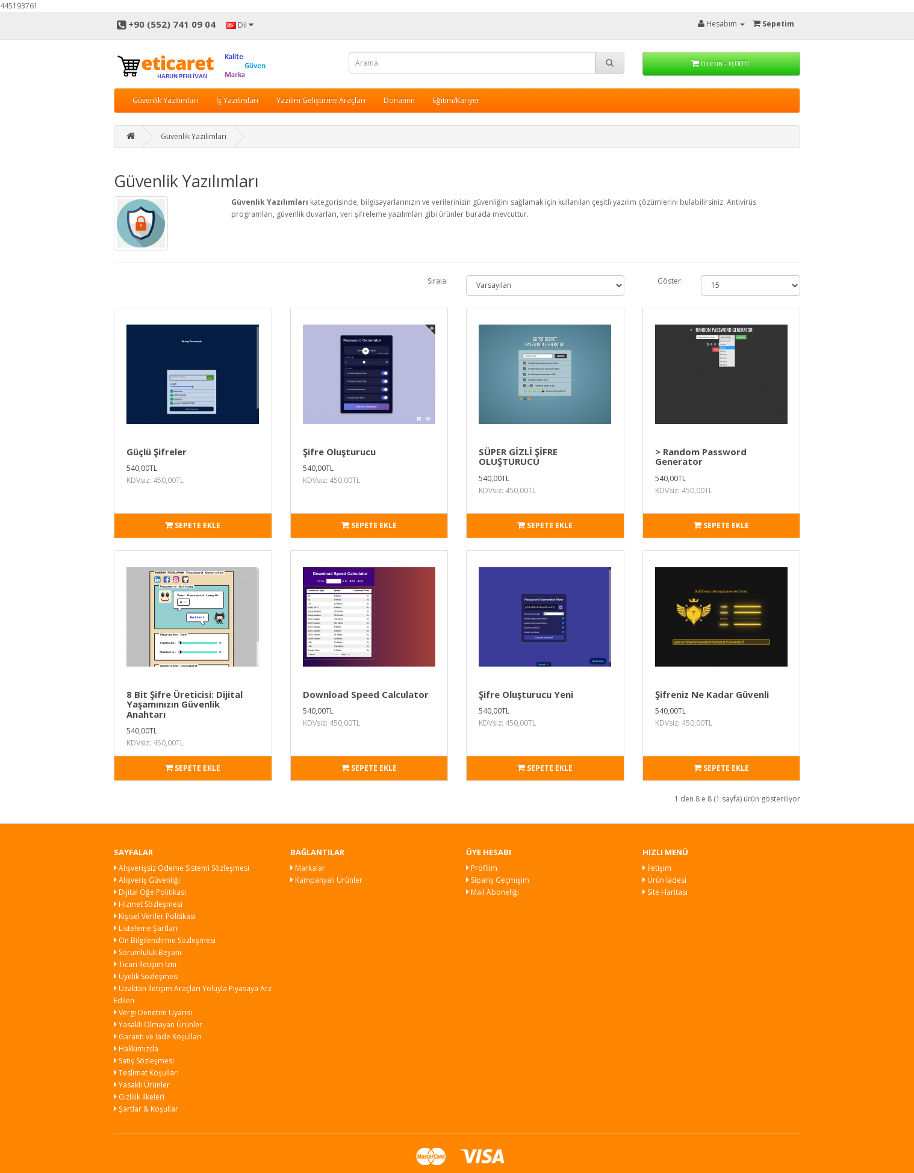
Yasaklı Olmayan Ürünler (158, 1024)
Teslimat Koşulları (146, 1073)
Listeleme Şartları (146, 928)
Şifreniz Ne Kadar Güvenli (712, 694)
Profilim (481, 868)
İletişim (656, 868)
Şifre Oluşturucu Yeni (526, 694)
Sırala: (437, 281)
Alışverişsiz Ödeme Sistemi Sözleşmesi (181, 868)
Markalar (307, 868)
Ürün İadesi (664, 880)
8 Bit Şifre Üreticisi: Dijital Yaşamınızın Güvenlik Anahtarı (184, 704)
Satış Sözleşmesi (144, 1061)
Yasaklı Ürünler (142, 1085)
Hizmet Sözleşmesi (148, 904)
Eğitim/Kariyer (456, 100)
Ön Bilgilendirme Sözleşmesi (165, 940)
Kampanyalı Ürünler (326, 880)
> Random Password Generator (701, 457)
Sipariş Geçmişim (497, 880)
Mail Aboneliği (492, 892)
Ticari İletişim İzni (145, 964)
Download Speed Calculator (366, 694)
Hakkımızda (136, 1049)
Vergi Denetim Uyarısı (153, 1012)
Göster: (670, 281)
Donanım (399, 100)
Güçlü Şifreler (156, 452)
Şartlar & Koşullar (146, 1109)
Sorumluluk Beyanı (147, 952)
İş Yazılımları (237, 100)
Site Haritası (665, 892)
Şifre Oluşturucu (339, 452)
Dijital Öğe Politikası (150, 892)
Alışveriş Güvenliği (147, 880)
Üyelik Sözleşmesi (146, 976)
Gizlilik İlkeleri (139, 1097)
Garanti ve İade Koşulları (158, 1036)
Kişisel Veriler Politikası (155, 916)
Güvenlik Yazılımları (165, 100)
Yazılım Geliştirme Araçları (320, 100)
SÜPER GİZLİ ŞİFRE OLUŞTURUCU (518, 457)
